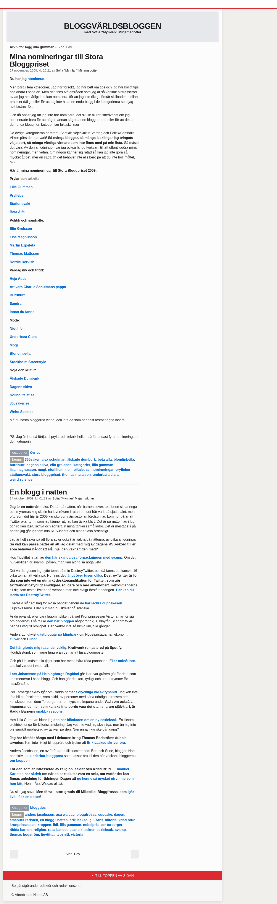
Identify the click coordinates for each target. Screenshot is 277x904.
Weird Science (21, 412)
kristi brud (126, 820)
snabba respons (49, 711)
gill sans (96, 820)
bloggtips (38, 807)
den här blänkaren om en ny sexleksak (85, 720)
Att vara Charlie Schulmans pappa (38, 287)
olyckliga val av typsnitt (97, 692)
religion (40, 830)
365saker (32, 459)
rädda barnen (21, 830)
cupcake (105, 814)
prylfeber (123, 470)
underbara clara (106, 474)
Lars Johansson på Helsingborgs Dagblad (44, 674)
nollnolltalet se (77, 470)
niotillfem (55, 470)
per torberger (111, 825)
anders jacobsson (39, 814)
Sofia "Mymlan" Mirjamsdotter (77, 70)
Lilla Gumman (21, 187)
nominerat (36, 79)
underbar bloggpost (46, 756)
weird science (21, 479)
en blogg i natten (54, 820)
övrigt (35, 452)
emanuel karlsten (24, 820)
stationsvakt (20, 474)
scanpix (76, 830)
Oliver (14, 639)
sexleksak (105, 830)
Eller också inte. (123, 661)
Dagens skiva (21, 387)
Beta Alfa (17, 212)
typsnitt (62, 834)
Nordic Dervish (22, 262)
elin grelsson (61, 465)
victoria (77, 834)
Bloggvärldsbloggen (112, 26)
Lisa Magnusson (23, 237)
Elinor (32, 639)
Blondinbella (20, 353)
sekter (89, 830)
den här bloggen (60, 621)
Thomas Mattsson (24, 253)
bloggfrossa (87, 814)
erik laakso (79, 820)
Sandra (15, 303)
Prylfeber (17, 195)
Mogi (14, 345)
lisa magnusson (23, 470)
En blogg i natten (38, 492)
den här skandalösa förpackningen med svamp (83, 557)
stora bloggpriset (46, 474)
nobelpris (91, 825)
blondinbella (124, 459)
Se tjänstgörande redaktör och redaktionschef (46, 886)
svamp (120, 830)
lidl (55, 825)
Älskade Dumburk (24, 378)
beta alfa (105, 459)
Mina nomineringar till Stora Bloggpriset (56, 60)
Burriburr (17, 295)
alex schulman (53, 459)
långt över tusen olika (84, 575)
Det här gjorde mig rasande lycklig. (39, 647)
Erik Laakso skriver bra (106, 742)
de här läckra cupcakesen (101, 603)
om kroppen (20, 760)
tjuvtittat (48, 834)
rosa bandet (58, 830)
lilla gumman (102, 465)
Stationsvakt (20, 204)
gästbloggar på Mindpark (57, 634)
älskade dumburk (81, 459)
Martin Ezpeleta (22, 245)
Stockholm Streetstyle (28, 362)
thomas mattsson (76, 474)
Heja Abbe (18, 279)
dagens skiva (37, 465)
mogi (42, 470)
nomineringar (103, 470)
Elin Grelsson (21, 228)
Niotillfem (18, 328)
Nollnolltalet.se (22, 395)
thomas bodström (24, 834)
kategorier (81, 465)
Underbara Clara (23, 337)
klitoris (110, 820)
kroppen (44, 825)
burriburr (17, 465)
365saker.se (19, 403)
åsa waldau (65, 814)
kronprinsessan (22, 825)
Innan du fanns (22, 312)
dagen (119, 814)
